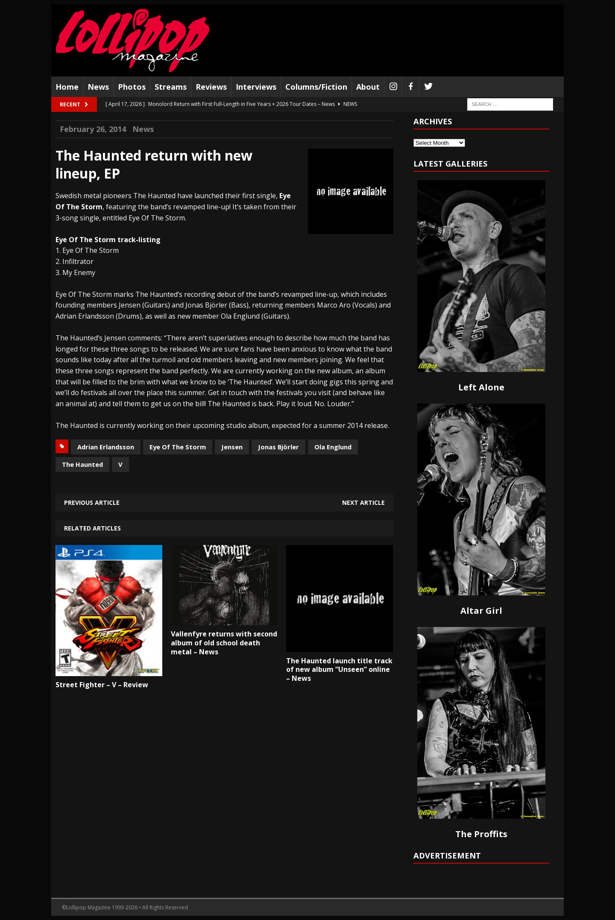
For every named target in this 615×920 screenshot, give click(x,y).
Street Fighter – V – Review (102, 684)
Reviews (211, 87)
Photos (132, 87)
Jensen (232, 446)
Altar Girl (481, 610)
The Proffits (481, 834)
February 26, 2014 (93, 129)
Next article (363, 502)
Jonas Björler (278, 446)
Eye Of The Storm (177, 446)
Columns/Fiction (316, 87)
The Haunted (82, 464)
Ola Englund (332, 446)
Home (67, 87)
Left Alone (481, 387)
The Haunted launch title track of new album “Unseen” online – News (339, 669)
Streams (171, 87)
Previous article (92, 502)
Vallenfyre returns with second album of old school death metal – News (224, 642)
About (368, 87)
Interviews (256, 87)
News (98, 87)
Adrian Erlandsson (105, 446)
